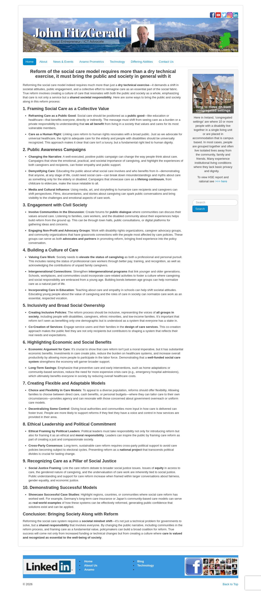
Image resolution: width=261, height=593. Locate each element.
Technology (117, 61)
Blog (140, 561)
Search (200, 208)
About (43, 61)
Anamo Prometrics (91, 61)
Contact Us (166, 61)
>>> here (221, 181)
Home (30, 61)
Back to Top (230, 584)
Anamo (89, 569)
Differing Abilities (142, 61)
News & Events (63, 61)
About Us (90, 565)
